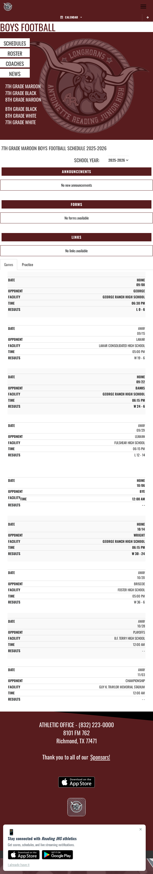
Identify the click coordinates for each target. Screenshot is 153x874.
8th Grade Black (21, 108)
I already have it (19, 865)
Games (8, 264)
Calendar (71, 17)
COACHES (15, 63)
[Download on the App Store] (24, 854)
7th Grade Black (20, 93)
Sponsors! (100, 757)
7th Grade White (20, 122)
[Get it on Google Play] (57, 854)
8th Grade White (20, 115)
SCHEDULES (15, 43)
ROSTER (15, 53)
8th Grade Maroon (23, 99)
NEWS (14, 73)
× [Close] (140, 829)
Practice (27, 264)
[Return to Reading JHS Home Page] (8, 6)
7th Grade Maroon (23, 86)
